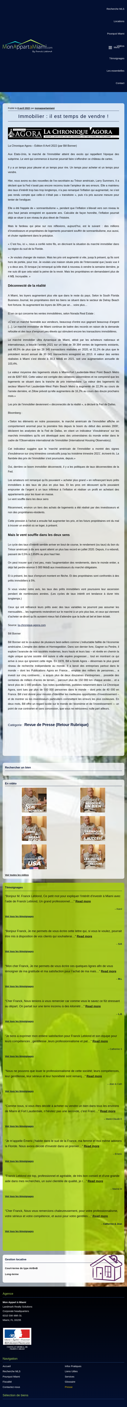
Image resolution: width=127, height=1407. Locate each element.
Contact (120, 83)
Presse (69, 1387)
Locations (119, 21)
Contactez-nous (11, 1387)
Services (69, 1376)
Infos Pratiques (73, 1366)
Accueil (7, 1366)
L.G (120, 1014)
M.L (120, 979)
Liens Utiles (71, 1371)
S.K (120, 944)
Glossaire (70, 1381)
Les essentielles (115, 70)
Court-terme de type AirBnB (21, 1268)
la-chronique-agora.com (32, 625)
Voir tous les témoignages (19, 916)
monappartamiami (45, 108)
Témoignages (116, 58)
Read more (83, 901)
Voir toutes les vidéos (17, 875)
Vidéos (120, 46)
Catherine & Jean (112, 1224)
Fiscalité (7, 1381)
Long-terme (12, 1274)
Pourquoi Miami (115, 33)
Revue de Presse (39, 725)
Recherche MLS (115, 8)
